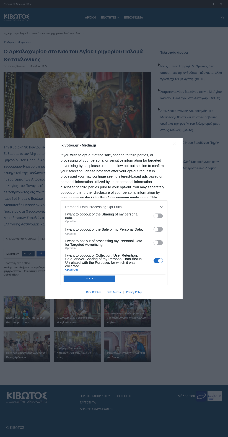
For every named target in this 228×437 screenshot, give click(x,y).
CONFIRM (89, 278)
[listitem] (114, 207)
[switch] (158, 215)
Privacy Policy (134, 292)
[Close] (175, 145)
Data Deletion (93, 292)
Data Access (114, 292)
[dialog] (114, 218)
